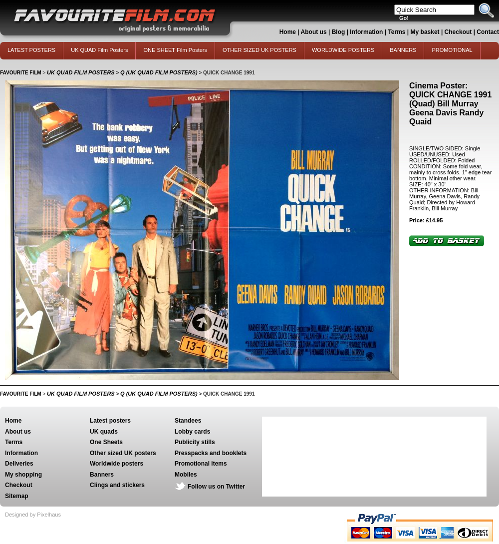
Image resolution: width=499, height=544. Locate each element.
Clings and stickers (117, 485)
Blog (338, 31)
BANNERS (403, 50)
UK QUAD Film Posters (99, 50)
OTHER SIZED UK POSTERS (259, 50)
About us (314, 31)
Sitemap (16, 496)
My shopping (23, 474)
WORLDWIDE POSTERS (343, 50)
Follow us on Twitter (216, 486)
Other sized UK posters (123, 453)
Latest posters (110, 420)
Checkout (459, 31)
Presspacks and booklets (211, 453)
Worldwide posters (116, 463)
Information (366, 31)
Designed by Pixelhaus (33, 515)
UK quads (104, 431)
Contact (488, 31)
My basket (425, 31)
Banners (102, 474)
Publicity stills (195, 442)
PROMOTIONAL (452, 50)
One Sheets (106, 442)
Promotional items (201, 463)
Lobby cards (192, 431)
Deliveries (19, 463)
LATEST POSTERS (31, 50)
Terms (396, 31)
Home (287, 31)
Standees (188, 420)
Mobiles (186, 474)
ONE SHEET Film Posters (175, 50)
